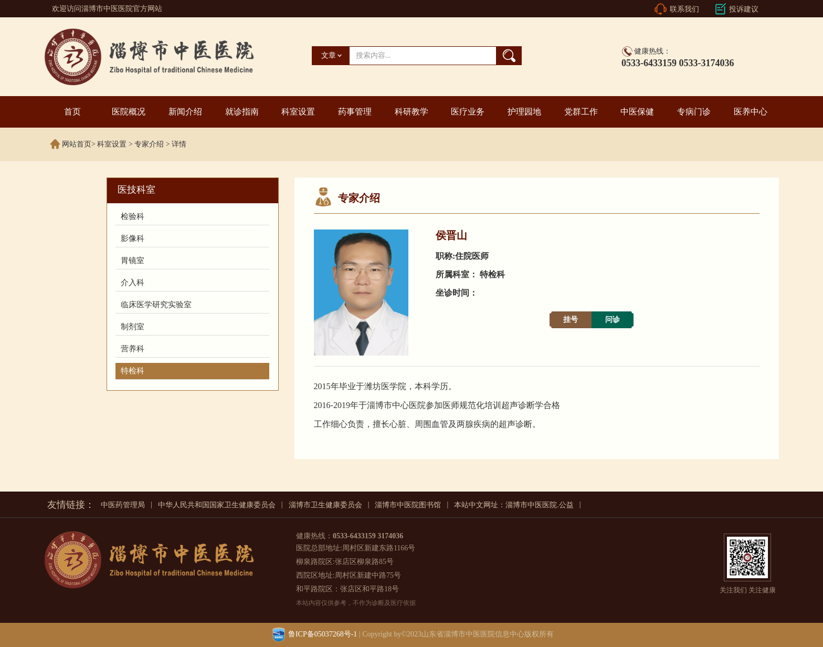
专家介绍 (149, 144)
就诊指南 (242, 111)
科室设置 (298, 111)
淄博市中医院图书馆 (408, 505)
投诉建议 (743, 9)
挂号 (570, 320)
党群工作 (581, 111)
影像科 (132, 238)
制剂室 (132, 326)
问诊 (612, 320)
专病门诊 (694, 111)
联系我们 (684, 9)
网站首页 (76, 144)
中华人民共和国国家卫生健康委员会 (217, 505)
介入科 (132, 282)
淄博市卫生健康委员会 (325, 505)
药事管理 (355, 111)
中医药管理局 (123, 505)
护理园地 (524, 111)
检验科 (132, 216)
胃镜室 (132, 260)
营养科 (132, 349)
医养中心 (750, 111)
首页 (72, 111)
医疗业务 (467, 111)
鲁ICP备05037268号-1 (322, 634)
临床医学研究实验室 (156, 304)
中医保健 (637, 111)
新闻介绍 (185, 111)
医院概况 (128, 111)
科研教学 (411, 111)
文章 (328, 55)
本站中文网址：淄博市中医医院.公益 (514, 505)
